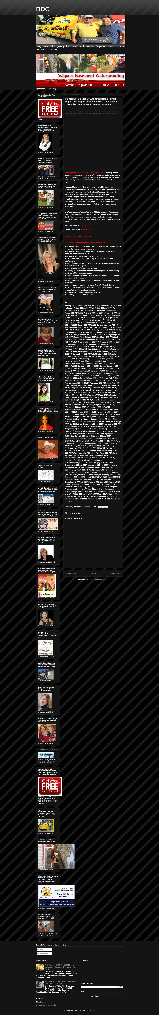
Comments (42, 954)
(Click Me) (87, 229)
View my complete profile (46, 1005)
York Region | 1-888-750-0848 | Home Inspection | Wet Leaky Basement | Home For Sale (61, 967)
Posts (40, 950)
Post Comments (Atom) (98, 580)
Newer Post (70, 573)
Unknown (42, 1002)
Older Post (116, 573)
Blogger (93, 1010)
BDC (43, 9)
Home (93, 573)
